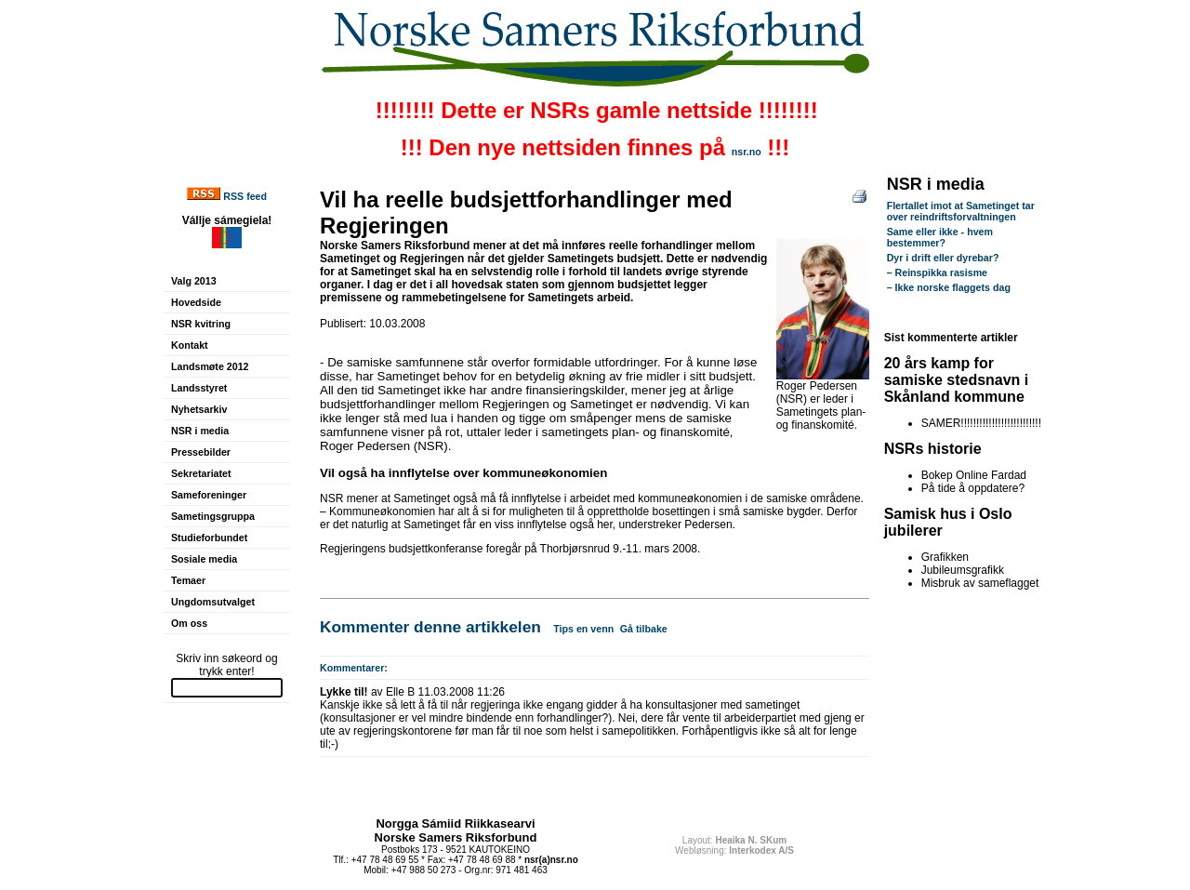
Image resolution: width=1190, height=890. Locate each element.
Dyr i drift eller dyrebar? (943, 257)
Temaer (188, 580)
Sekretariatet (201, 473)
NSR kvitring (201, 323)
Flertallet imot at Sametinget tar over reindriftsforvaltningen (961, 211)
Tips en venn (583, 628)
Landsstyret (199, 387)
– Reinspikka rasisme (937, 272)
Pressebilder (201, 452)
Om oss (189, 623)
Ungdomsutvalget (213, 601)
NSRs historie (933, 449)
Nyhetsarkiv (199, 409)
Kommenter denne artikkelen (430, 627)
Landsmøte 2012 (210, 366)
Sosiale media (204, 559)
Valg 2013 (194, 280)
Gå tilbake (644, 628)
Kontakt (189, 345)
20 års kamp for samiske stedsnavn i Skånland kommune (956, 380)
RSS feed (245, 196)
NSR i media (200, 430)
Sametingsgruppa (213, 516)
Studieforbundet (209, 537)
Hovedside (196, 302)
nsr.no (746, 151)
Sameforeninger (208, 494)
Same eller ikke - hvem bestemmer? (940, 237)
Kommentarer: (354, 667)
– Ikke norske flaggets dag (949, 287)
